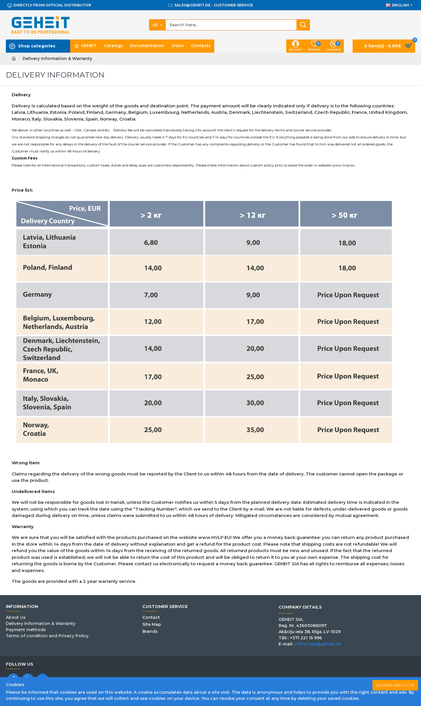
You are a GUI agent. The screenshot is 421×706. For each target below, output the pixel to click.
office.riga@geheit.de (317, 644)
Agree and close (397, 685)
